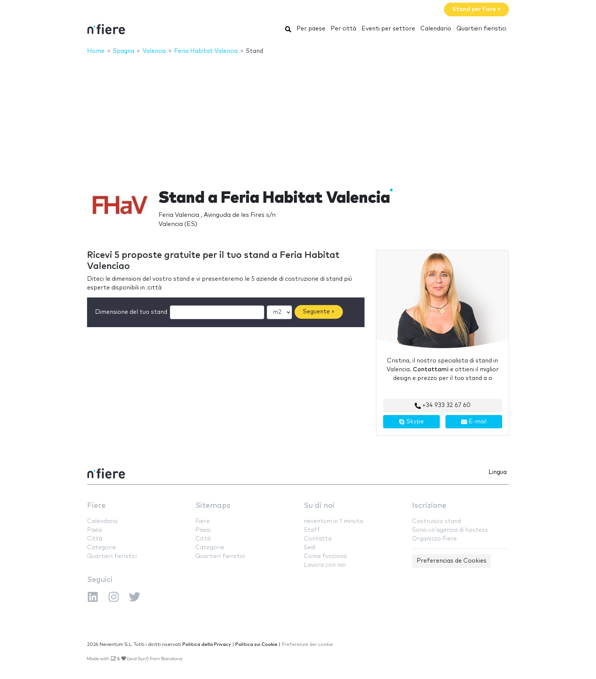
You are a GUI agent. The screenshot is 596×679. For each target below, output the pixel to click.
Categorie (101, 547)
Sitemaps (212, 505)
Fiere (96, 505)
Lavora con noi (325, 565)
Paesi (94, 530)
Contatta (317, 539)
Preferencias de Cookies (452, 561)
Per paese (310, 29)
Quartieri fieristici (481, 29)
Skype (411, 422)
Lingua (497, 472)
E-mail (474, 422)
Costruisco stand (436, 521)
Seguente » (318, 312)
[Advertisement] (298, 117)
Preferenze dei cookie (307, 644)
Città (94, 539)
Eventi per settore (388, 29)
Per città (343, 29)
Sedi (309, 547)
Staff (312, 530)
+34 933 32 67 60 (443, 405)
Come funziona (325, 556)
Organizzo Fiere (434, 539)
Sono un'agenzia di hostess (450, 530)
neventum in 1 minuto (333, 521)
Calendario (435, 29)
